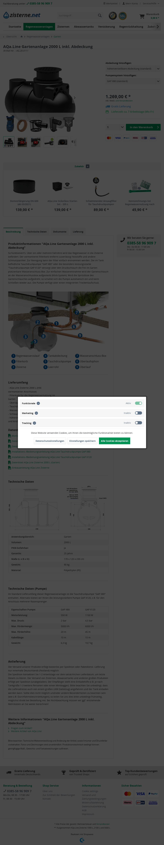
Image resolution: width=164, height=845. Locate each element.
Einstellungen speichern (82, 440)
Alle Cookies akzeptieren (114, 440)
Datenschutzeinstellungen (50, 440)
